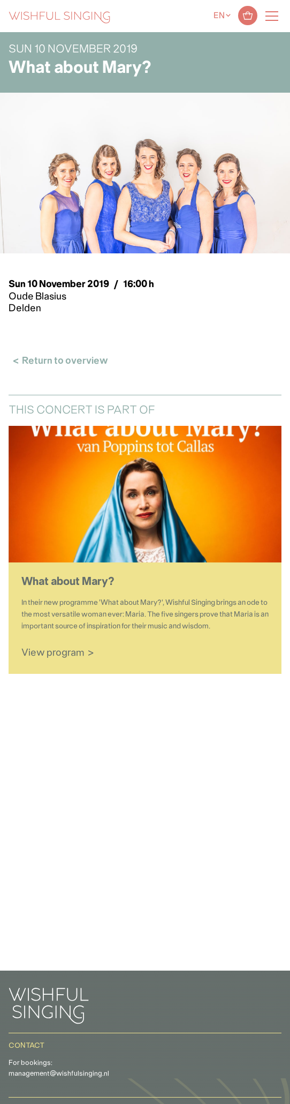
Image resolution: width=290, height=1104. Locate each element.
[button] (13, 1090)
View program (53, 653)
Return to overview (65, 361)
